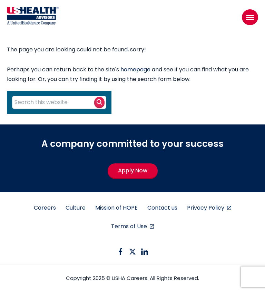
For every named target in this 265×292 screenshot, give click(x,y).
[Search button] (99, 102)
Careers (45, 208)
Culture (76, 208)
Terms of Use (129, 226)
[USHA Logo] (33, 17)
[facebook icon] (120, 251)
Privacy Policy (206, 208)
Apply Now (132, 170)
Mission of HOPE (116, 208)
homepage (135, 69)
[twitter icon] (132, 251)
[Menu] (250, 17)
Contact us (162, 208)
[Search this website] (59, 102)
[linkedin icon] (144, 251)
